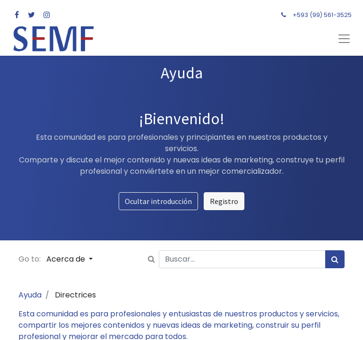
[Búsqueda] (335, 259)
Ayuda (30, 294)
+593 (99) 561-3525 (322, 15)
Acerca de (66, 259)
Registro (224, 201)
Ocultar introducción (158, 201)
